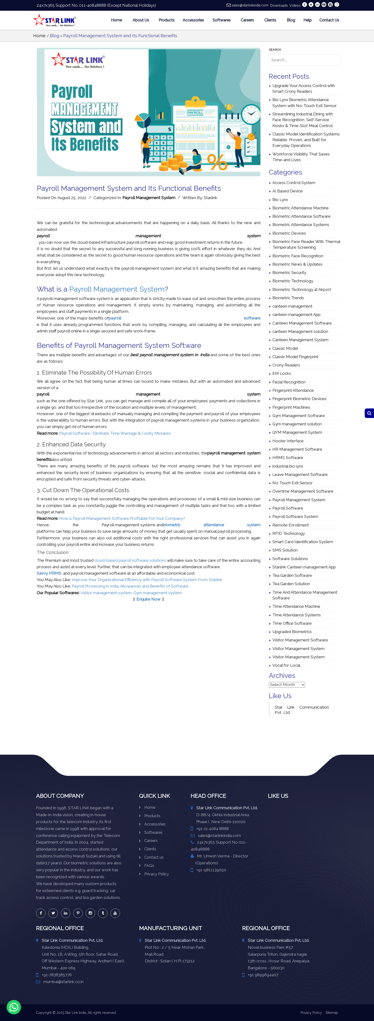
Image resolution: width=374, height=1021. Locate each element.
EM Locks (281, 373)
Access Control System (293, 182)
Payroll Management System (148, 197)
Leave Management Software (300, 474)
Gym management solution (297, 424)
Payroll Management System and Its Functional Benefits (120, 35)
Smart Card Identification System (302, 541)
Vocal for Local (286, 665)
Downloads (279, 5)
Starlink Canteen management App (304, 567)
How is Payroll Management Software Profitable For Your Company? (122, 518)
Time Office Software (292, 623)
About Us (141, 20)
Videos (295, 5)
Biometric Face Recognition (297, 255)
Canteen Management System (300, 339)
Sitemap (332, 1013)
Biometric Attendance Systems (300, 224)
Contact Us (329, 20)
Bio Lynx (280, 199)
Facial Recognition (289, 382)
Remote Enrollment (290, 525)
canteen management (292, 306)
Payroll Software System (295, 516)
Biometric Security (289, 272)
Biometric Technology (292, 280)
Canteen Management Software (302, 323)
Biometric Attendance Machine (300, 208)
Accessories (193, 20)
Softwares (222, 20)
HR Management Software (297, 449)
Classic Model (285, 348)
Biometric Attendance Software (301, 216)
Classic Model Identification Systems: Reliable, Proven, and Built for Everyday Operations (306, 140)
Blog (291, 20)
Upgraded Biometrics (292, 631)
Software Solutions (290, 558)
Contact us (154, 857)
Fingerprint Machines (291, 407)
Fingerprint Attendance (293, 390)
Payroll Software (287, 508)
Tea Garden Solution (291, 583)
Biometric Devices (289, 233)
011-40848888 (92, 5)
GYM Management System (297, 432)
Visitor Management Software (300, 640)
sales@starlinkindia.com (250, 5)
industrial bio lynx (287, 466)
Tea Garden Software (292, 575)
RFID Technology (288, 533)
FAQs (149, 865)
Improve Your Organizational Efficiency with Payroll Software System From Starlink (147, 579)
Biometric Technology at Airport (301, 289)
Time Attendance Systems (296, 615)
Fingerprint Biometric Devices (299, 398)
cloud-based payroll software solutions (130, 560)
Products (167, 20)
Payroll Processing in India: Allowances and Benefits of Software (130, 586)
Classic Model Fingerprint (295, 356)
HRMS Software (287, 457)
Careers (247, 20)
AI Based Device (287, 191)
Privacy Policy (156, 874)
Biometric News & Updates (297, 264)
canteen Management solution (300, 331)
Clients (270, 20)
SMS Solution (285, 550)
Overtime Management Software (302, 491)
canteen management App (296, 314)
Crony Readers (286, 365)
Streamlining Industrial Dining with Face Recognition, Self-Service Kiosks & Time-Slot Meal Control (302, 120)
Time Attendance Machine (296, 606)
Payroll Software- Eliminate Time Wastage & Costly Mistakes (115, 433)
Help (307, 20)
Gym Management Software (298, 415)
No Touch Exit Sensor (292, 482)
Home (116, 20)
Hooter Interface (288, 440)
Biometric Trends (288, 297)
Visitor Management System (298, 648)
